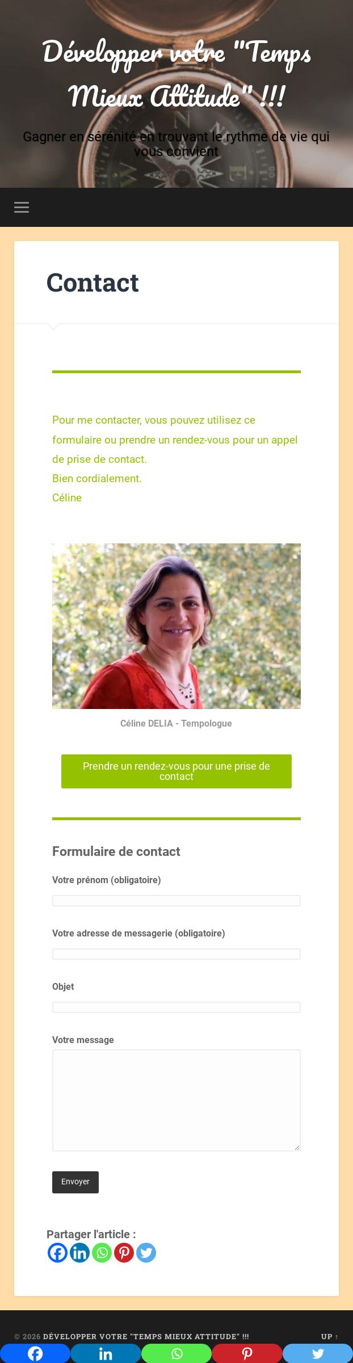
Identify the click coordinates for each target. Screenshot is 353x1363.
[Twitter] (146, 1253)
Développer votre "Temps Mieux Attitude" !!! (176, 73)
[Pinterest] (124, 1253)
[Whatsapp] (102, 1253)
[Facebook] (58, 1253)
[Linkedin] (80, 1253)
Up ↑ (330, 1336)
